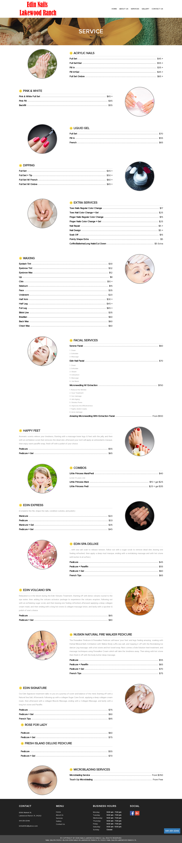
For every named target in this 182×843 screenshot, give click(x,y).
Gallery (145, 9)
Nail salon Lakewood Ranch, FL (121, 840)
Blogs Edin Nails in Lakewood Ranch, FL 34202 (84, 840)
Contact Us (157, 9)
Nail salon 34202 (53, 840)
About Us (123, 9)
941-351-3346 (172, 831)
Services (135, 9)
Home (114, 9)
